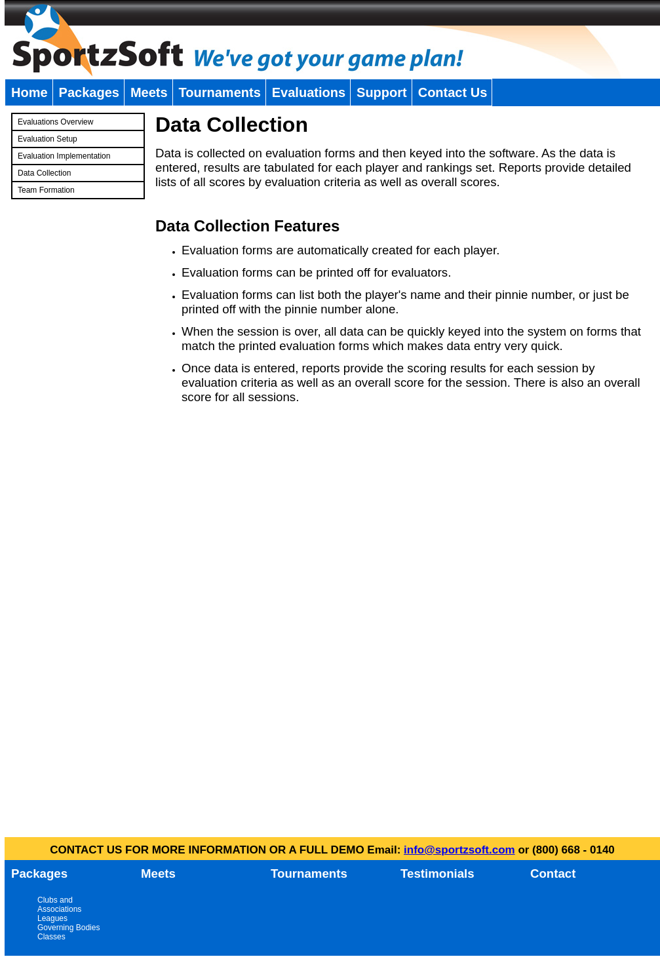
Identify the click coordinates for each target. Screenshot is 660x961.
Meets (149, 92)
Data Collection (44, 173)
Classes (51, 936)
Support (382, 92)
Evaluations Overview (55, 122)
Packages (89, 92)
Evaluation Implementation (64, 156)
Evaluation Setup (47, 139)
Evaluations (308, 92)
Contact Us (453, 92)
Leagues (52, 918)
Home (29, 92)
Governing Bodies (68, 927)
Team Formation (46, 190)
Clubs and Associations (59, 904)
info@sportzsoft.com (459, 850)
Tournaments (220, 92)
